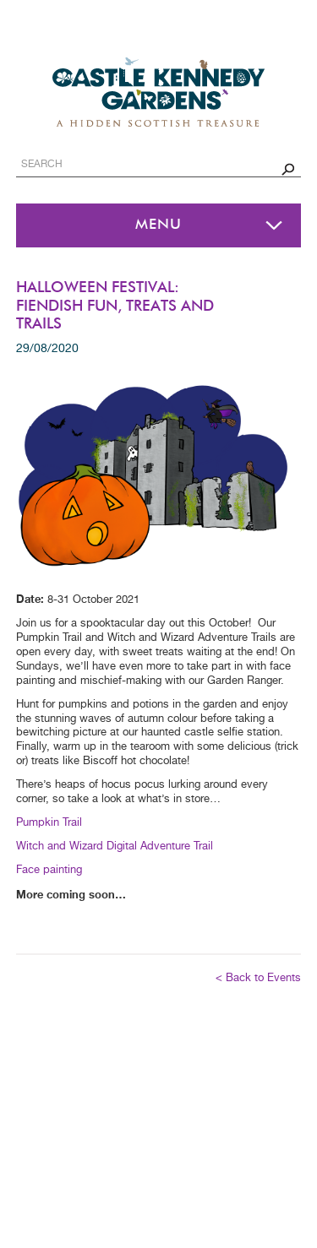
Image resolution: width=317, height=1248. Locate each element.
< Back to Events (258, 978)
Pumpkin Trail (49, 822)
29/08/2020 (47, 349)
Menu (158, 225)
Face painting (49, 870)
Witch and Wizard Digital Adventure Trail (116, 846)
